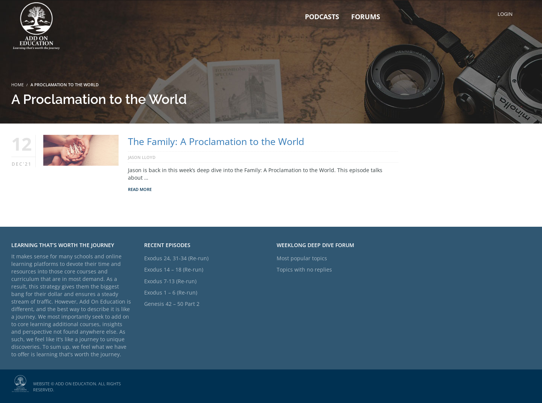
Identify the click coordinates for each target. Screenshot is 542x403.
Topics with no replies (304, 269)
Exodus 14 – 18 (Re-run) (173, 269)
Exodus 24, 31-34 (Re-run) (176, 258)
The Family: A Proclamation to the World (216, 141)
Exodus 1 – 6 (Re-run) (170, 292)
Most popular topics (302, 258)
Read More (140, 189)
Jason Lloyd (141, 157)
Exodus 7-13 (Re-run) (170, 281)
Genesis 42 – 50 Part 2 (171, 303)
